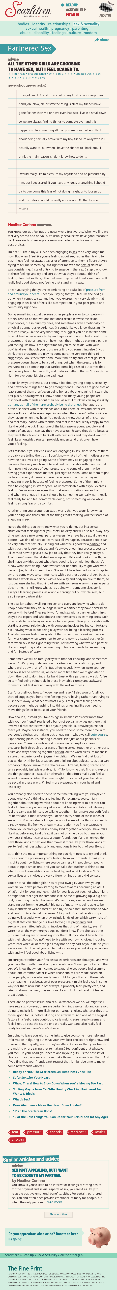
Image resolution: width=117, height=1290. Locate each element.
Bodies (23, 23)
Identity (38, 23)
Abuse (25, 32)
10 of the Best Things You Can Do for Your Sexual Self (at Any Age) (60, 1117)
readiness (78, 1132)
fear (15, 1132)
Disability (41, 32)
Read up (72, 5)
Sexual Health (37, 28)
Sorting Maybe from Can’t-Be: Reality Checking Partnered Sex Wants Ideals (57, 1091)
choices (18, 1140)
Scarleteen (12, 1255)
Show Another (58, 1215)
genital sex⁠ (15, 743)
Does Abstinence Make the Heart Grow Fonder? (47, 1105)
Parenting (80, 28)
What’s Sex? (21, 1099)
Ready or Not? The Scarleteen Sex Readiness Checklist (52, 1072)
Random (90, 32)
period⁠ (59, 752)
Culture (75, 32)
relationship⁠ (39, 625)
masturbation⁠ (63, 825)
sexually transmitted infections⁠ (29, 926)
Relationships (59, 23)
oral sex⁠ (92, 575)
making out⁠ (46, 734)
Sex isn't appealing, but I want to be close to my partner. (40, 1173)
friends (56, 1132)
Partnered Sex (29, 49)
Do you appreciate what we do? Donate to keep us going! (43, 1236)
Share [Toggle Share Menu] (101, 40)
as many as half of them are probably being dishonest (44, 404)
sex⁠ (75, 252)
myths (100, 1132)
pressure (34, 1132)
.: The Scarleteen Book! (32, 1111)
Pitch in (72, 15)
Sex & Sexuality (86, 23)
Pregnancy (60, 28)
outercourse (98, 734)
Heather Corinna (22, 224)
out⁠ (56, 274)
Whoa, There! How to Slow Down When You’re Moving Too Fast (58, 1083)
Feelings (59, 32)
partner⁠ (95, 544)
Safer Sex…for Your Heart (31, 1077)
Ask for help (76, 10)
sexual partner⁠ (46, 535)
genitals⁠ (66, 726)
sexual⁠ (85, 265)
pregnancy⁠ (78, 922)
